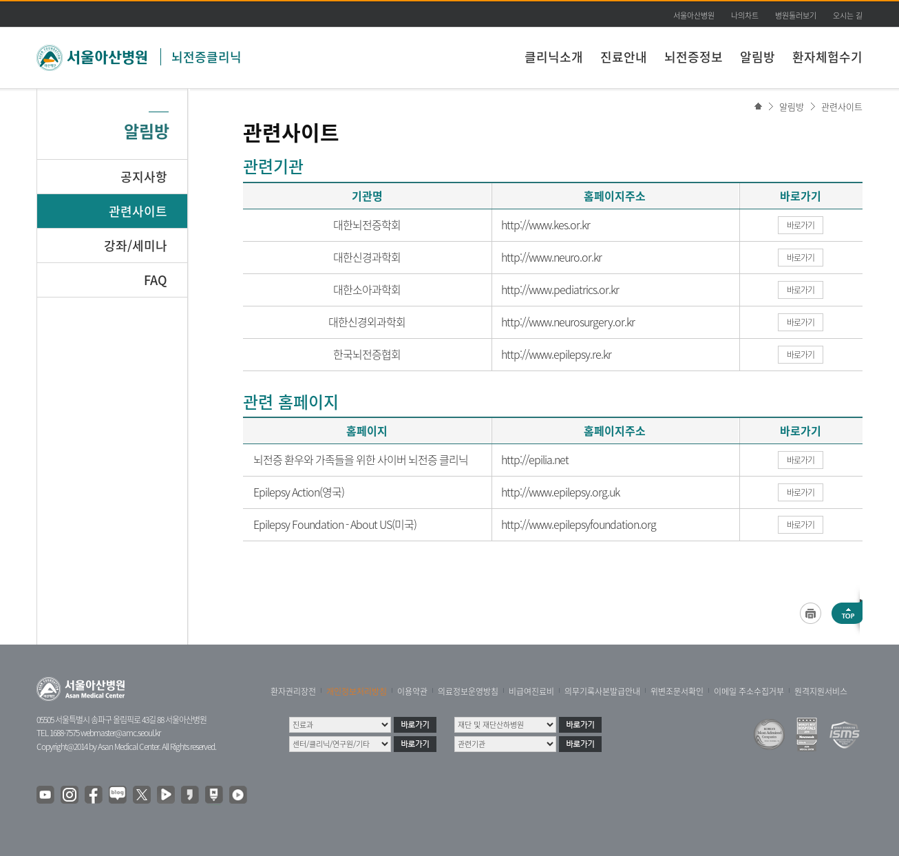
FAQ (155, 280)
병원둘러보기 (795, 15)
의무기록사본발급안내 (602, 691)
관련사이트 (842, 106)
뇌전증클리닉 (206, 57)
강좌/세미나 (135, 245)
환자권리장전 (293, 691)
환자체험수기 (827, 57)
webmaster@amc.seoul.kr (120, 733)
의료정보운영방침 (468, 691)
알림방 (757, 57)
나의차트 (745, 15)
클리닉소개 (554, 57)
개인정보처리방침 (356, 691)
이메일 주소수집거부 (749, 691)
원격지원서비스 (820, 691)
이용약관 (412, 691)
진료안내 (623, 57)
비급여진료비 (531, 691)
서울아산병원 (694, 15)
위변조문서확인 (677, 691)
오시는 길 (848, 15)
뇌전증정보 (693, 57)
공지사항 (143, 176)
